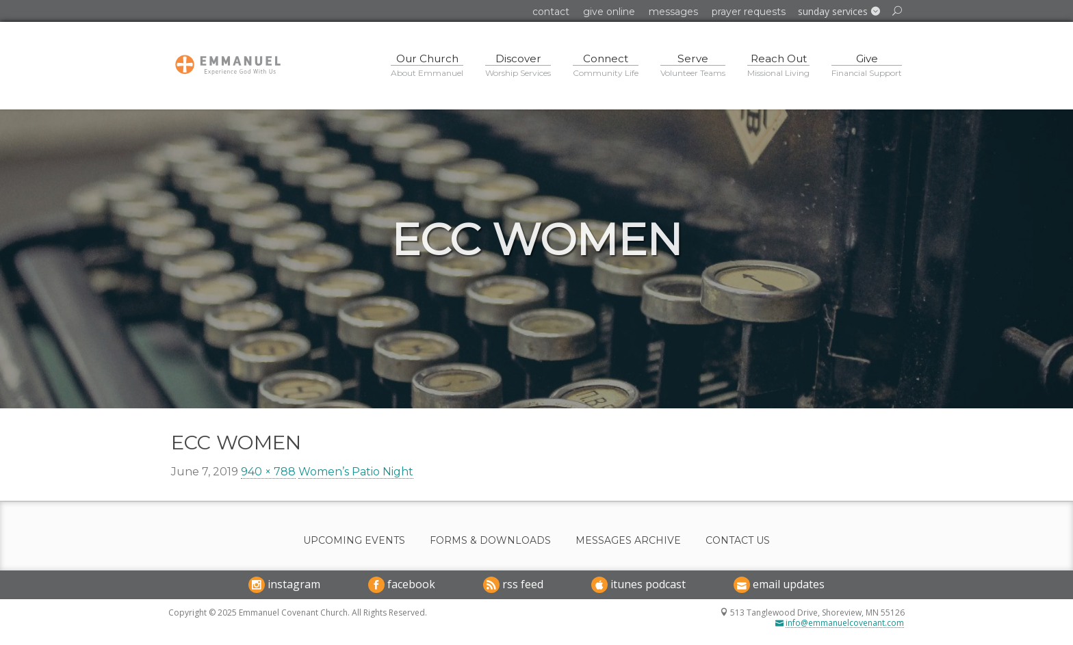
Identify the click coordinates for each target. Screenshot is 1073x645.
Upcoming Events (354, 541)
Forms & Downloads (490, 541)
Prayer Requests (749, 11)
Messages (673, 11)
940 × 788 (268, 471)
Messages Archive (628, 541)
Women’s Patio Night (355, 471)
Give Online (609, 11)
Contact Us (738, 541)
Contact (550, 11)
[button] (839, 12)
